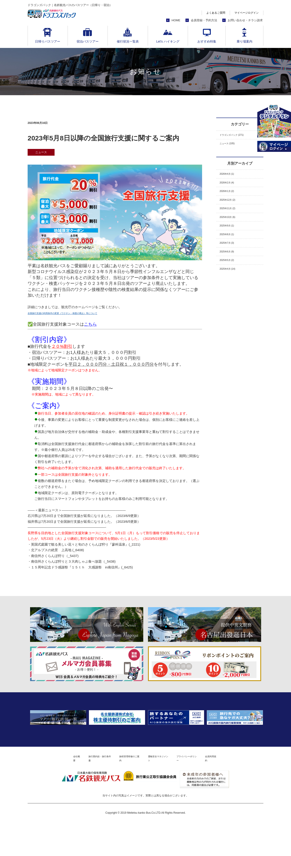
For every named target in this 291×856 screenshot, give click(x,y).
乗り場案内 (244, 41)
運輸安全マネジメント (164, 791)
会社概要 (48, 791)
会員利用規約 (239, 791)
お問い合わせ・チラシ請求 (245, 20)
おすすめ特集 (206, 41)
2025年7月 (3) (230, 262)
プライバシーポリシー (205, 791)
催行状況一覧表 (128, 41)
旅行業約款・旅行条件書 (81, 791)
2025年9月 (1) (230, 241)
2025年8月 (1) (230, 251)
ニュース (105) (231, 146)
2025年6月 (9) (230, 272)
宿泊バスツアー (88, 41)
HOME (176, 20)
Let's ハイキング (167, 41)
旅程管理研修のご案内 (123, 791)
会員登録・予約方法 (204, 20)
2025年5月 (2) (230, 282)
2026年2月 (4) (230, 189)
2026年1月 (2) (230, 199)
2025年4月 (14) (231, 293)
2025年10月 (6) (231, 230)
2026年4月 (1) (230, 178)
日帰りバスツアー (47, 41)
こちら (90, 324)
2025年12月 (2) (231, 210)
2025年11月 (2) (231, 220)
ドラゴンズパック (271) (237, 136)
